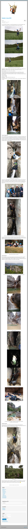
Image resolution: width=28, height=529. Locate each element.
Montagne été (4, 491)
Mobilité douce (4, 495)
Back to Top (25, 527)
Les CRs (3, 490)
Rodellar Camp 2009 (6, 18)
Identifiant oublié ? (4, 520)
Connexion (4, 519)
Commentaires (4, 497)
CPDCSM (3, 509)
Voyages (4, 494)
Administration (4, 489)
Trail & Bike (4, 493)
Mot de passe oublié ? (5, 521)
